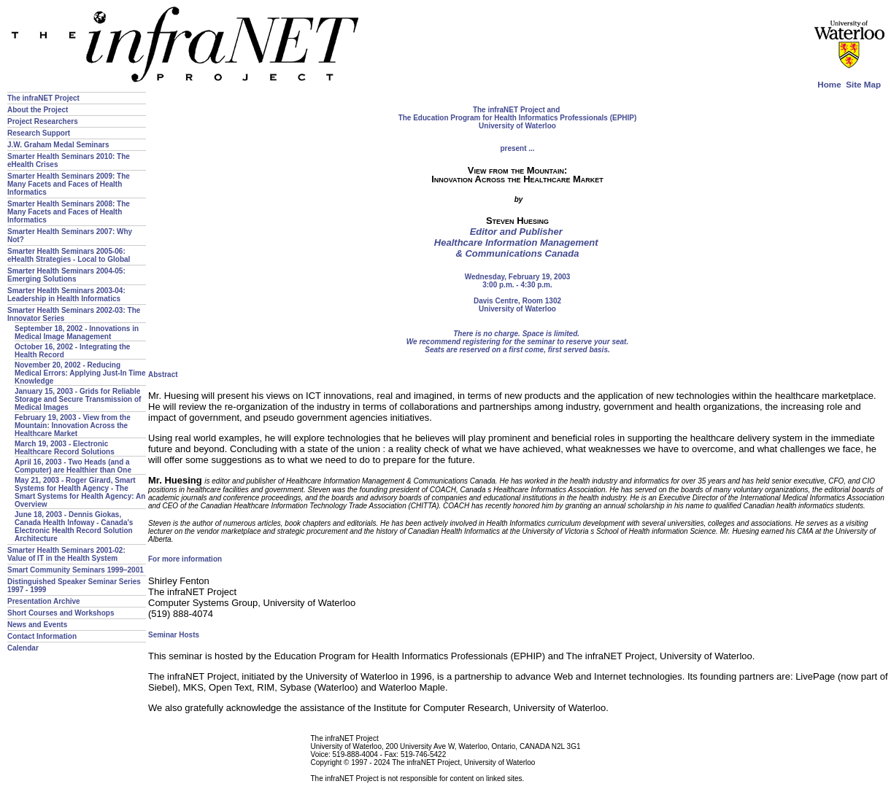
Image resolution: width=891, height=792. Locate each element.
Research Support (38, 133)
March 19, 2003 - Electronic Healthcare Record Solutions (65, 448)
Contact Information (42, 636)
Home (829, 84)
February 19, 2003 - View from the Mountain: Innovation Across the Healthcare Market (73, 426)
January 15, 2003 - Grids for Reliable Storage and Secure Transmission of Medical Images (78, 399)
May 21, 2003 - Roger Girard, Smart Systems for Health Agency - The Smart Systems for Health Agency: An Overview (80, 492)
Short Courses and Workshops (61, 613)
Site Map (863, 84)
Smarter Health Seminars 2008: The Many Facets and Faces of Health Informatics (68, 212)
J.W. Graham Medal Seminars (58, 145)
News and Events (37, 625)
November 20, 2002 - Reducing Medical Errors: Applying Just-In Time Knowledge (80, 373)
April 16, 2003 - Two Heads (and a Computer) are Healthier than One (73, 466)
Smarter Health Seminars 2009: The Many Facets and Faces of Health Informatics (68, 184)
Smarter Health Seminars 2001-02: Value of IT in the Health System (66, 554)
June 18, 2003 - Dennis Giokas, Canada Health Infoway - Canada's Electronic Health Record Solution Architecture (74, 526)
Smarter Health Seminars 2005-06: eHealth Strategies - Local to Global (68, 255)
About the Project (37, 110)
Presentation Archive (43, 601)
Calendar (23, 648)
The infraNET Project (43, 98)
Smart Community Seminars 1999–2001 (75, 570)
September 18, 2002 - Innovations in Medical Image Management (77, 333)
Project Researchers (42, 121)
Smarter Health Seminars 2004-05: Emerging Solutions (66, 275)
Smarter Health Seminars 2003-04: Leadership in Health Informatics (66, 295)
